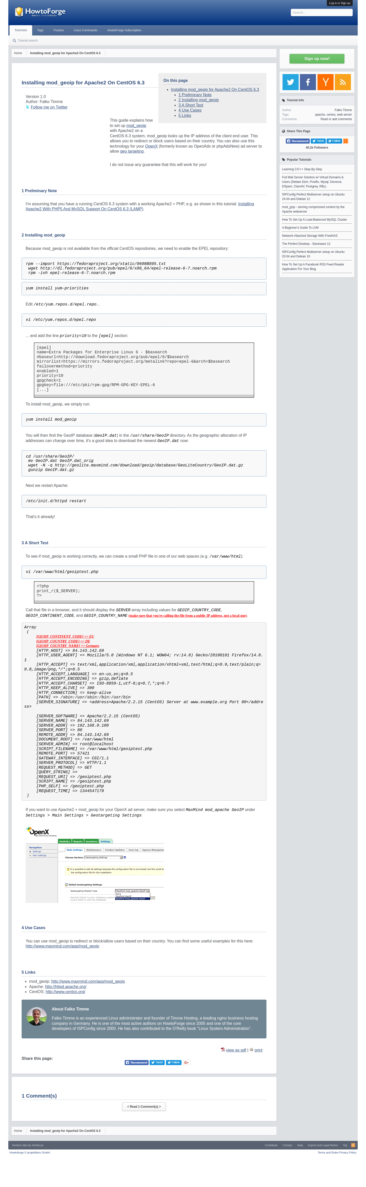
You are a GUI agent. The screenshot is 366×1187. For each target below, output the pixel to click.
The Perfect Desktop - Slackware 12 (306, 244)
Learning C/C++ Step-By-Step (302, 169)
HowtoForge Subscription (124, 30)
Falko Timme (343, 110)
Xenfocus (37, 1145)
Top (345, 1145)
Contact (287, 1145)
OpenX (151, 146)
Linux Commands (85, 30)
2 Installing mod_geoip (198, 100)
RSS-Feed (353, 1145)
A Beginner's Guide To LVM (300, 227)
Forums (59, 30)
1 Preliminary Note (195, 95)
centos (331, 114)
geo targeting (132, 151)
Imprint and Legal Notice (323, 1145)
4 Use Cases (190, 110)
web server (344, 114)
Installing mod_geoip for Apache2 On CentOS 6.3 (215, 89)
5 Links (184, 115)
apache (320, 114)
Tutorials (21, 30)
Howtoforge (30, 1152)
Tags (40, 30)
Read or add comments (336, 119)
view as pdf (236, 1050)
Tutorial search (28, 40)
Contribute (271, 1145)
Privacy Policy (347, 1152)
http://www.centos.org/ (65, 992)
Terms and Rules (328, 1152)
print (258, 1050)
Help (300, 1145)
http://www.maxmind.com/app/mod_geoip (62, 946)
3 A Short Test (190, 105)
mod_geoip (136, 125)
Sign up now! (317, 58)
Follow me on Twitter (49, 107)
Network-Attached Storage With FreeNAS (310, 236)
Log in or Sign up (339, 3)
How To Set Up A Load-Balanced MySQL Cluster (314, 219)
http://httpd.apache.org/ (65, 987)
